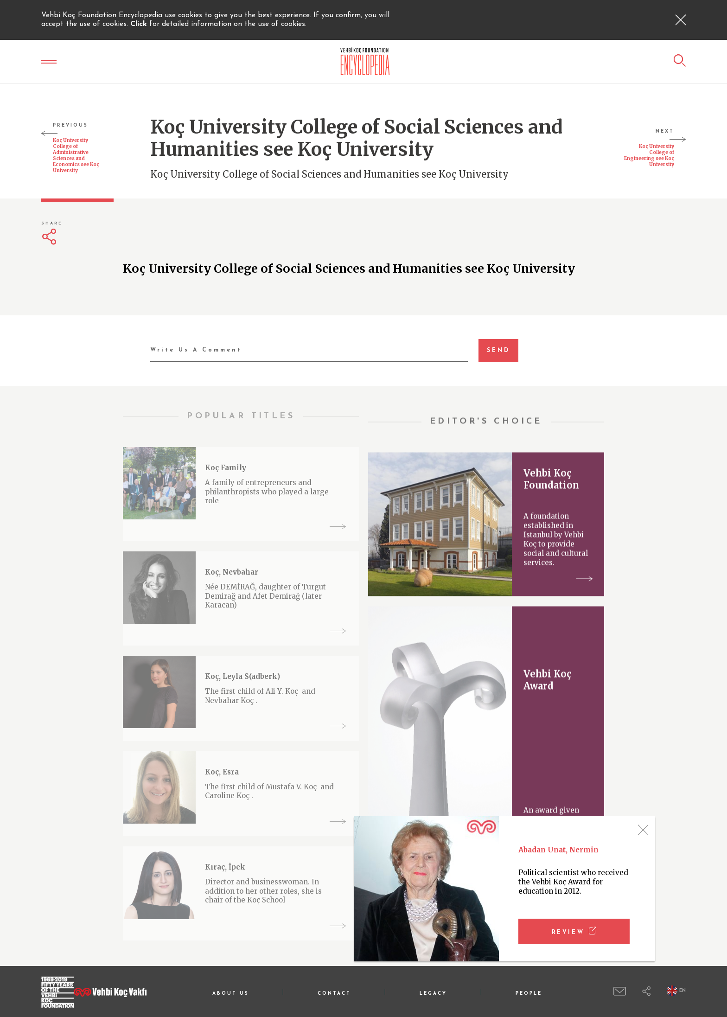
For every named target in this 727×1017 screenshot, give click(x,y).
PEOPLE (529, 993)
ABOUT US (230, 993)
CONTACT (334, 993)
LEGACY (433, 993)
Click (139, 24)
